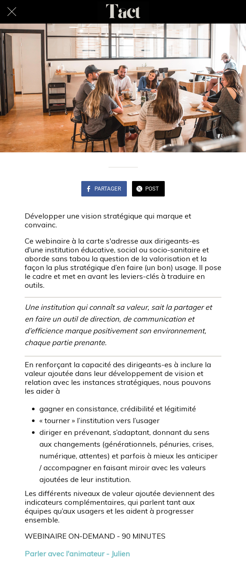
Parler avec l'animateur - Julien (77, 553)
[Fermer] (11, 11)
